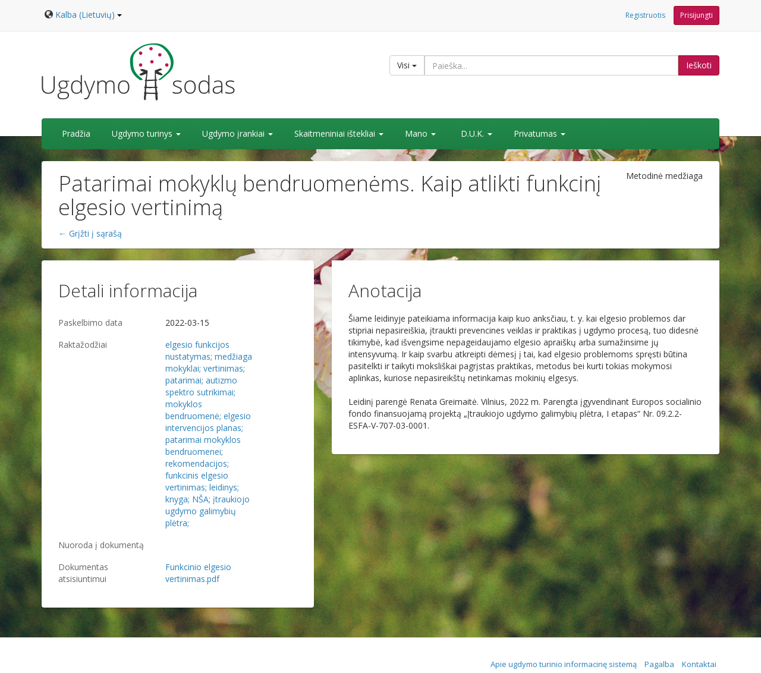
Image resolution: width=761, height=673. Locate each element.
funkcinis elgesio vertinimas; (196, 481)
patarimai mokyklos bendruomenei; (203, 445)
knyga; (177, 499)
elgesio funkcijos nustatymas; (197, 350)
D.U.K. (476, 133)
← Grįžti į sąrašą (90, 233)
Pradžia (76, 133)
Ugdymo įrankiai (237, 133)
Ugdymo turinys (146, 133)
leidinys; (224, 487)
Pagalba (659, 664)
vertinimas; (224, 368)
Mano (420, 133)
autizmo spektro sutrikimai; (201, 386)
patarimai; (184, 380)
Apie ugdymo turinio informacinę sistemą (563, 664)
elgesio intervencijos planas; (208, 421)
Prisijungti (696, 15)
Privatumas (539, 133)
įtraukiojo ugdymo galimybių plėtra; (207, 511)
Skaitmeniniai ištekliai (338, 133)
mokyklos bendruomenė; (193, 410)
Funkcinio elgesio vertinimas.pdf (198, 572)
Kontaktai (699, 664)
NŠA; (201, 499)
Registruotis (645, 15)
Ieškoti (699, 65)
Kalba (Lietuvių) (88, 14)
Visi (407, 65)
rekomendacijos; (197, 463)
